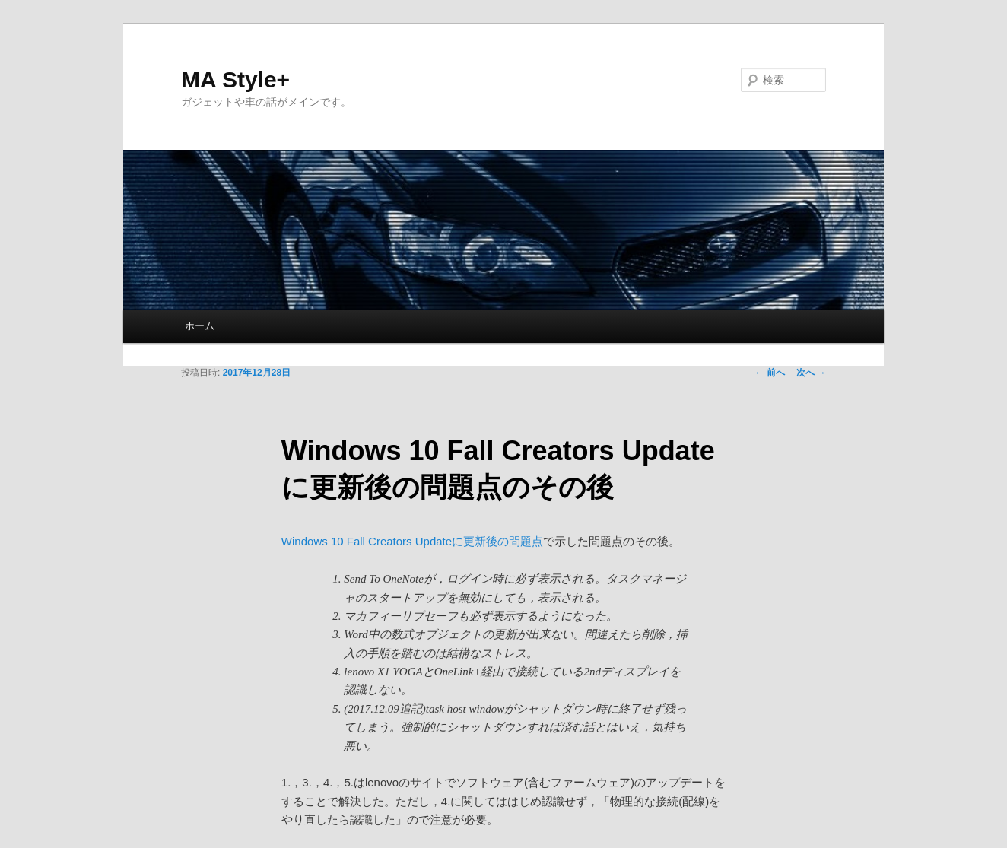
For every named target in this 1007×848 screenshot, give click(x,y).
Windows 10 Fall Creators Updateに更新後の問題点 (412, 541)
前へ (769, 372)
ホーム (199, 326)
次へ (811, 372)
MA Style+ (235, 79)
